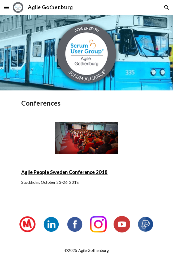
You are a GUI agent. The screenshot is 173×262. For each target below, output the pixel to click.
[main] (86, 103)
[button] (6, 7)
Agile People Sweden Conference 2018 (64, 172)
